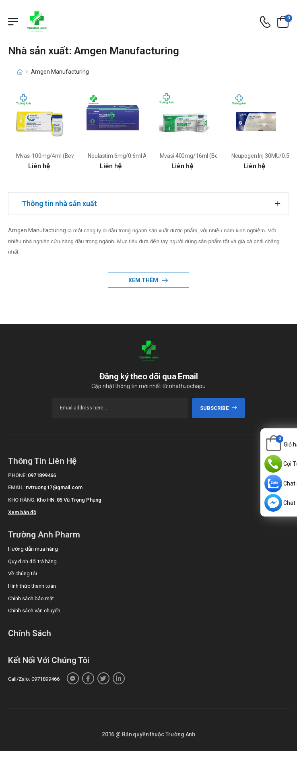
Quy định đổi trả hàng (32, 561)
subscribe (218, 408)
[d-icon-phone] (265, 22)
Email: (16, 487)
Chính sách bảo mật (31, 598)
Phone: (17, 475)
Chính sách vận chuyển (34, 610)
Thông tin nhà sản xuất (59, 203)
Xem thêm (143, 280)
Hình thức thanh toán (32, 586)
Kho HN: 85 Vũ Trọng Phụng (69, 500)
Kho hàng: (21, 500)
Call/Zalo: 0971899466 (34, 679)
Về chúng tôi (22, 573)
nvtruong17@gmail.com (54, 487)
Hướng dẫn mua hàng (33, 549)
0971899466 (42, 475)
